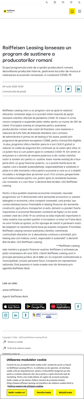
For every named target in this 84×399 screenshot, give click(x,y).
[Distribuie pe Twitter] (68, 89)
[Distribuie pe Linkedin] (78, 89)
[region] (42, 377)
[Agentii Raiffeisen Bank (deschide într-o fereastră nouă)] (15, 296)
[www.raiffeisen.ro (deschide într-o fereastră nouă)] (12, 290)
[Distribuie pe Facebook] (58, 89)
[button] (79, 11)
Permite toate (44, 392)
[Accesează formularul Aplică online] (72, 11)
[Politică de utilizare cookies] (17, 348)
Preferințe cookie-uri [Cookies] (11, 354)
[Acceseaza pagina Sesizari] (63, 2)
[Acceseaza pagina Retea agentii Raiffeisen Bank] (55, 2)
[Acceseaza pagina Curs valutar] (71, 2)
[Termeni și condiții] (13, 342)
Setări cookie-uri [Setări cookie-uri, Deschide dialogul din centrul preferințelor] (16, 392)
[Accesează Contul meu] (79, 2)
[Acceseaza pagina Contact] (47, 2)
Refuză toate (65, 392)
